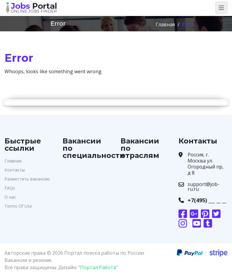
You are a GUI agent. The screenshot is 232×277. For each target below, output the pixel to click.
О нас (10, 197)
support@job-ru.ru (203, 186)
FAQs (10, 188)
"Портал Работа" (98, 267)
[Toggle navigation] (221, 8)
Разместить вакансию (27, 179)
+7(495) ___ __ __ (207, 200)
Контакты (15, 170)
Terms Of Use (18, 206)
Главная (165, 24)
